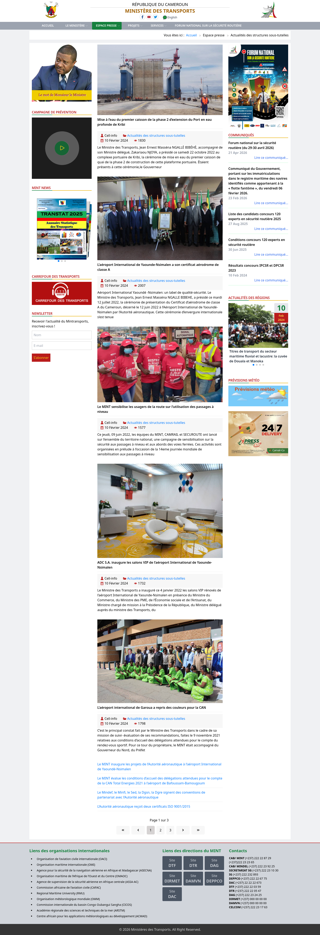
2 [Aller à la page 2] (160, 830)
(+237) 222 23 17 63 (254, 907)
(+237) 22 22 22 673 (248, 883)
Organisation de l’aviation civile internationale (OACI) (72, 859)
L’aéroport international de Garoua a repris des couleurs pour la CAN (151, 707)
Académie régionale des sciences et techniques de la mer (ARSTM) (81, 910)
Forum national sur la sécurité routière (208, 25)
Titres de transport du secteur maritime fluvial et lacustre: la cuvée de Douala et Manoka (258, 356)
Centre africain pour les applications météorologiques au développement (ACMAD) (92, 916)
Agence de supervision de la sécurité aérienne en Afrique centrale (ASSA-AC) (87, 882)
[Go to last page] (198, 830)
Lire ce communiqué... (271, 157)
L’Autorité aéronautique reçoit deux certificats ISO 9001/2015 (143, 806)
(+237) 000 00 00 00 (254, 899)
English (169, 17)
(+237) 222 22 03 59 (248, 887)
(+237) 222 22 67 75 (254, 878)
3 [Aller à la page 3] (170, 830)
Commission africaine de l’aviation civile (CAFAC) (69, 887)
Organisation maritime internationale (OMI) (66, 865)
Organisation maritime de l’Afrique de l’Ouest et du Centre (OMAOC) (82, 876)
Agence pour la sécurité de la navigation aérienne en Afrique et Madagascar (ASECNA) (94, 870)
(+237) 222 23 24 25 (249, 895)
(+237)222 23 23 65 (241, 862)
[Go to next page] (183, 830)
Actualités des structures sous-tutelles (156, 135)
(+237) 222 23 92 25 (262, 866)
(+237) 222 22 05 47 (248, 891)
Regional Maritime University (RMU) (60, 893)
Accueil (48, 25)
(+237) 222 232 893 (245, 874)
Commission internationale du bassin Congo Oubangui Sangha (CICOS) (84, 905)
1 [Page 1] (151, 830)
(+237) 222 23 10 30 (265, 870)
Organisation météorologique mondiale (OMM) (68, 899)
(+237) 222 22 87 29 (258, 858)
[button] (58, 261)
